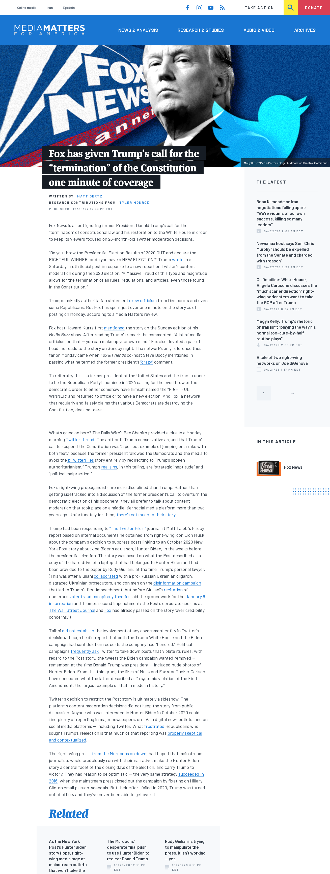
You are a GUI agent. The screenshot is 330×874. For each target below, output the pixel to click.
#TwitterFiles (80, 460)
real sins (109, 466)
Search (291, 7)
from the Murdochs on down (119, 753)
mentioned (114, 327)
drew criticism (143, 300)
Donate (314, 7)
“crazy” (146, 362)
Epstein (69, 8)
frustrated (154, 726)
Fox (107, 610)
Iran (50, 8)
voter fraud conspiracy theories (99, 596)
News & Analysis (138, 30)
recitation (173, 589)
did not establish (78, 630)
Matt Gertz (89, 196)
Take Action (259, 7)
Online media (27, 8)
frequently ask (85, 651)
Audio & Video (258, 30)
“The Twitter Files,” (127, 528)
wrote (177, 259)
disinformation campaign (177, 583)
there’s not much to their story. (147, 514)
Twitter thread (80, 439)
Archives (305, 30)
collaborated (106, 576)
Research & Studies (201, 30)
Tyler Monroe (134, 202)
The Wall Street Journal (72, 610)
